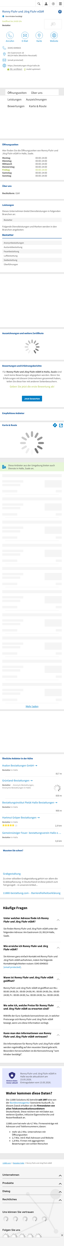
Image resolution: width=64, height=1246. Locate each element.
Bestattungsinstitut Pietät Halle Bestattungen (28, 802)
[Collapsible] (58, 919)
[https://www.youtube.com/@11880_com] (38, 1237)
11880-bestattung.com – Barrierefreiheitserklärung (31, 893)
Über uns (36, 93)
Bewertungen (16, 106)
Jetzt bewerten (32, 398)
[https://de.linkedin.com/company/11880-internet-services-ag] (30, 1237)
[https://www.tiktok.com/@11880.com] (22, 1237)
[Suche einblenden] (39, 3)
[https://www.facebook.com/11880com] (5, 1237)
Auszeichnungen (36, 99)
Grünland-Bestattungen (15, 780)
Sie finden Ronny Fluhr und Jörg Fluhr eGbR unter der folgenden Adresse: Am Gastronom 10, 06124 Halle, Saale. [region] (30, 932)
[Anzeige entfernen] (62, 1235)
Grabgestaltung (12, 873)
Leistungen (14, 99)
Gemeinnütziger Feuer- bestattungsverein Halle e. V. (31, 832)
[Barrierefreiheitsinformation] (53, 3)
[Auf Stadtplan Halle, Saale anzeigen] (61, 425)
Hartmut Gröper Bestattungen (19, 817)
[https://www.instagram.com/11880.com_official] (14, 1237)
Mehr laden (32, 706)
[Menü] (60, 3)
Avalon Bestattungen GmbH (18, 765)
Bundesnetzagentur (20, 1102)
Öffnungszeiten (17, 93)
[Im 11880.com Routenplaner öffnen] (55, 425)
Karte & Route (38, 106)
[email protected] (12, 967)
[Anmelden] (46, 3)
